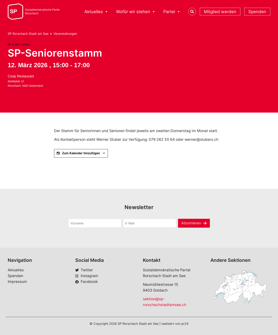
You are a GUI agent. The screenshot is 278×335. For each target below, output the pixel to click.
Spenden (257, 11)
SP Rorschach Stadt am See (28, 34)
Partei (172, 12)
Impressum (17, 281)
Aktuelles (96, 12)
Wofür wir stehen (136, 12)
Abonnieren (191, 223)
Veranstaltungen (65, 34)
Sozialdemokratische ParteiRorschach (42, 11)
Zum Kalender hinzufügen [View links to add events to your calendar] (81, 153)
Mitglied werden (220, 11)
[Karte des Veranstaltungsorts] (78, 88)
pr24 (184, 324)
